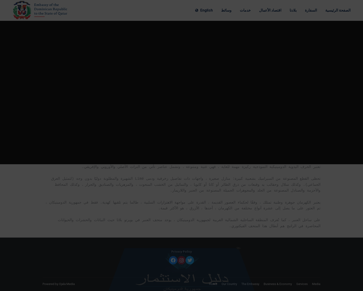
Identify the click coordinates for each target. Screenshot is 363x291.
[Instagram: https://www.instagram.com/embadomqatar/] (181, 260)
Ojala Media (67, 284)
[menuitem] (204, 10)
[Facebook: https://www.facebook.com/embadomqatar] (173, 260)
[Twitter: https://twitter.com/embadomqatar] (190, 260)
